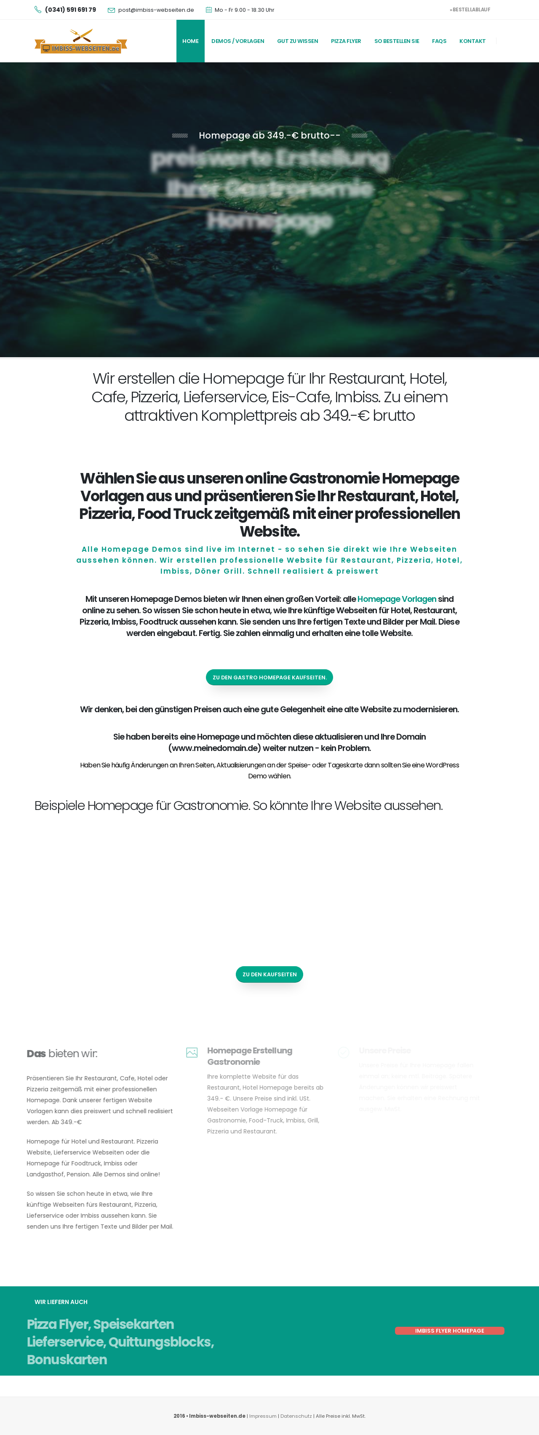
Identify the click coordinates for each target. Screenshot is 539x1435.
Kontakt (472, 41)
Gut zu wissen (297, 41)
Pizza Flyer (346, 41)
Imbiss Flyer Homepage (449, 1330)
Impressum (263, 1416)
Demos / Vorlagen (237, 41)
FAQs (439, 41)
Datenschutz (296, 1416)
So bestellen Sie (396, 41)
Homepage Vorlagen (397, 599)
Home (190, 41)
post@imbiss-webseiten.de (156, 9)
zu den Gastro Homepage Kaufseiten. (270, 677)
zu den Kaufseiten (270, 974)
